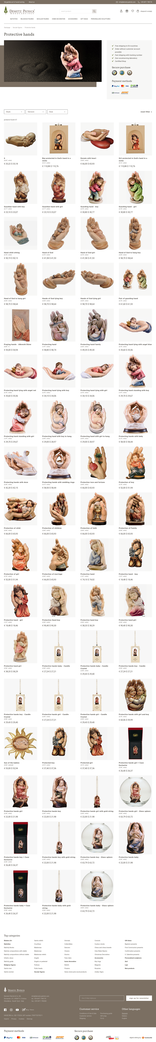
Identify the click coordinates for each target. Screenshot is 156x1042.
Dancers (67, 947)
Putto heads (38, 968)
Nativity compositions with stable (15, 951)
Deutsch (125, 1013)
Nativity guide (8, 961)
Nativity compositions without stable (16, 954)
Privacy (13, 1019)
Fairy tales (67, 958)
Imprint (6, 1019)
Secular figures (43, 19)
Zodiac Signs (99, 972)
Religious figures (27, 19)
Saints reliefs (38, 940)
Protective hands (30, 27)
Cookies (21, 1019)
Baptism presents (131, 944)
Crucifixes (37, 944)
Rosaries (98, 968)
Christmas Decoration (102, 954)
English (124, 1018)
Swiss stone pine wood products (75, 972)
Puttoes (37, 965)
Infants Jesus (8, 958)
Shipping (83, 1018)
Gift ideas (84, 19)
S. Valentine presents (132, 954)
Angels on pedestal (40, 961)
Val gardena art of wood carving (14, 2)
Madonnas (38, 947)
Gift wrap (103, 1016)
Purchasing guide (106, 1013)
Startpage (7, 27)
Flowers (67, 968)
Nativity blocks (9, 947)
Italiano (124, 1016)
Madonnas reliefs (40, 954)
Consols (97, 940)
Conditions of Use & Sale (88, 1013)
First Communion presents (134, 947)
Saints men (8, 968)
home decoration (58, 19)
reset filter (146, 112)
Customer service (86, 1016)
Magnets (98, 965)
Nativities (13, 19)
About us (32, 2)
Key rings (98, 961)
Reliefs (66, 965)
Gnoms (66, 954)
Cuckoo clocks (100, 944)
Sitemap (29, 1019)
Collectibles (68, 944)
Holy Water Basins (101, 951)
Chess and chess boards (103, 947)
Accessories (72, 19)
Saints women (9, 972)
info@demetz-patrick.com (40, 996)
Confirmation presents (132, 951)
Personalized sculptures (100, 19)
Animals (67, 940)
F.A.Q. (102, 1018)
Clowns (66, 951)
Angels (36, 958)
